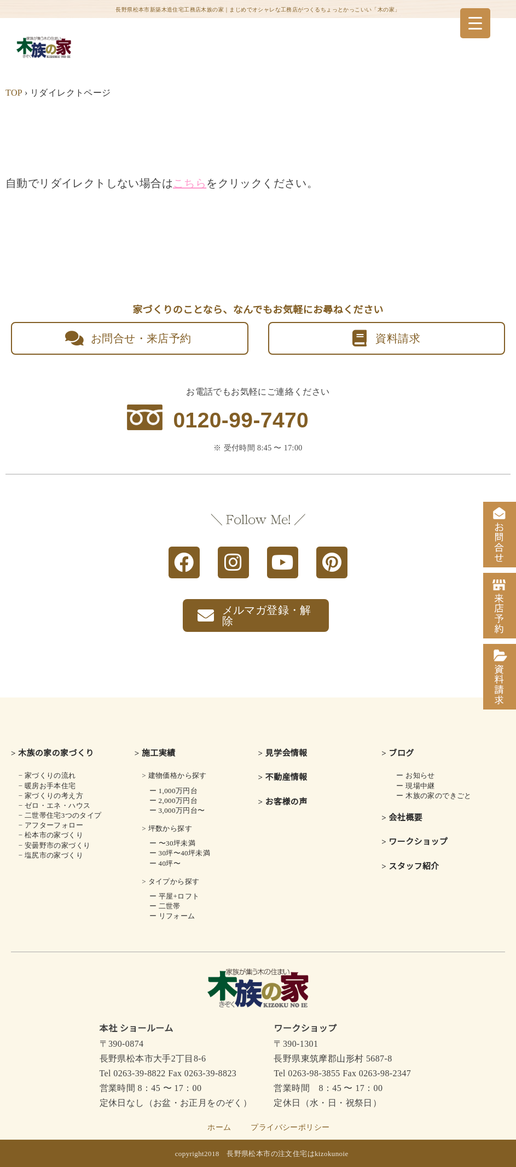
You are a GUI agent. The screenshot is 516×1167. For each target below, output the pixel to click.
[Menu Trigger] (475, 23)
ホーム (219, 1127)
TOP (13, 92)
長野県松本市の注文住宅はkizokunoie (288, 1154)
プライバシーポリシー (290, 1127)
